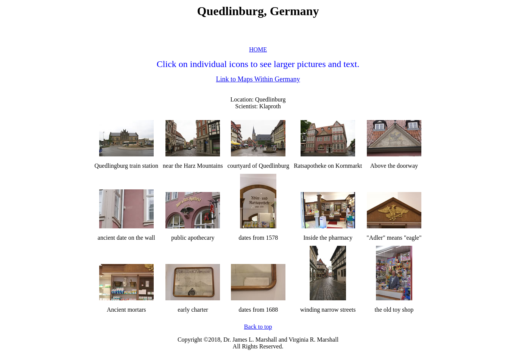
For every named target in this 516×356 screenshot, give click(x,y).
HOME (258, 49)
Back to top (258, 326)
